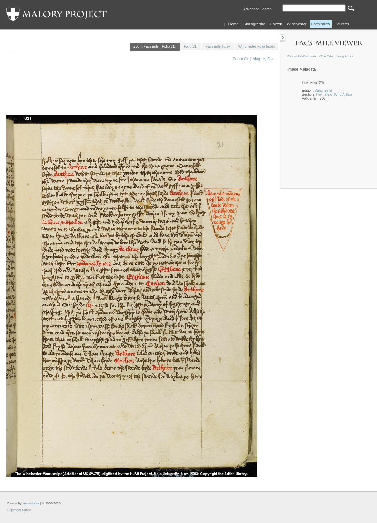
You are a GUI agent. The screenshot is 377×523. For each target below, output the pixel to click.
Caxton (276, 24)
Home (233, 24)
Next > (180, 476)
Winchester (297, 24)
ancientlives (31, 503)
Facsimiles (320, 24)
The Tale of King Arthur (334, 94)
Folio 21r (191, 46)
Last (190, 476)
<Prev (167, 476)
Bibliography (254, 24)
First (155, 476)
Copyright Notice (19, 510)
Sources (342, 24)
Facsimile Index (218, 46)
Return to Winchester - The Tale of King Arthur (320, 56)
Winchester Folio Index (256, 46)
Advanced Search (257, 9)
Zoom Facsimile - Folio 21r (154, 46)
